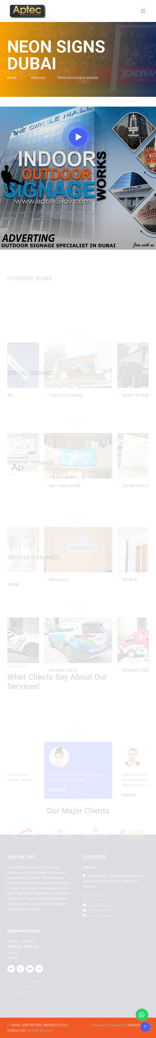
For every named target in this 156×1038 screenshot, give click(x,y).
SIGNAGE (38, 78)
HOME (12, 78)
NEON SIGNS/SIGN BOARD (78, 78)
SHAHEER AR (138, 1025)
